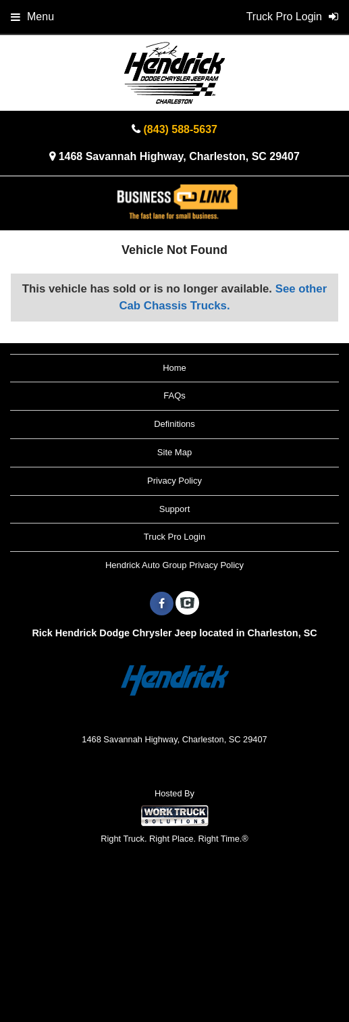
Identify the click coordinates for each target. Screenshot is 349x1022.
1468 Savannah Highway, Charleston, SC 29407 (179, 156)
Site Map (174, 452)
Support (174, 509)
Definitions (174, 424)
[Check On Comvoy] (187, 603)
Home (174, 368)
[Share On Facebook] (161, 603)
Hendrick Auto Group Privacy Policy (174, 565)
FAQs (174, 395)
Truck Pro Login (174, 537)
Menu (32, 16)
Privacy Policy (174, 481)
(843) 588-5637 (180, 129)
